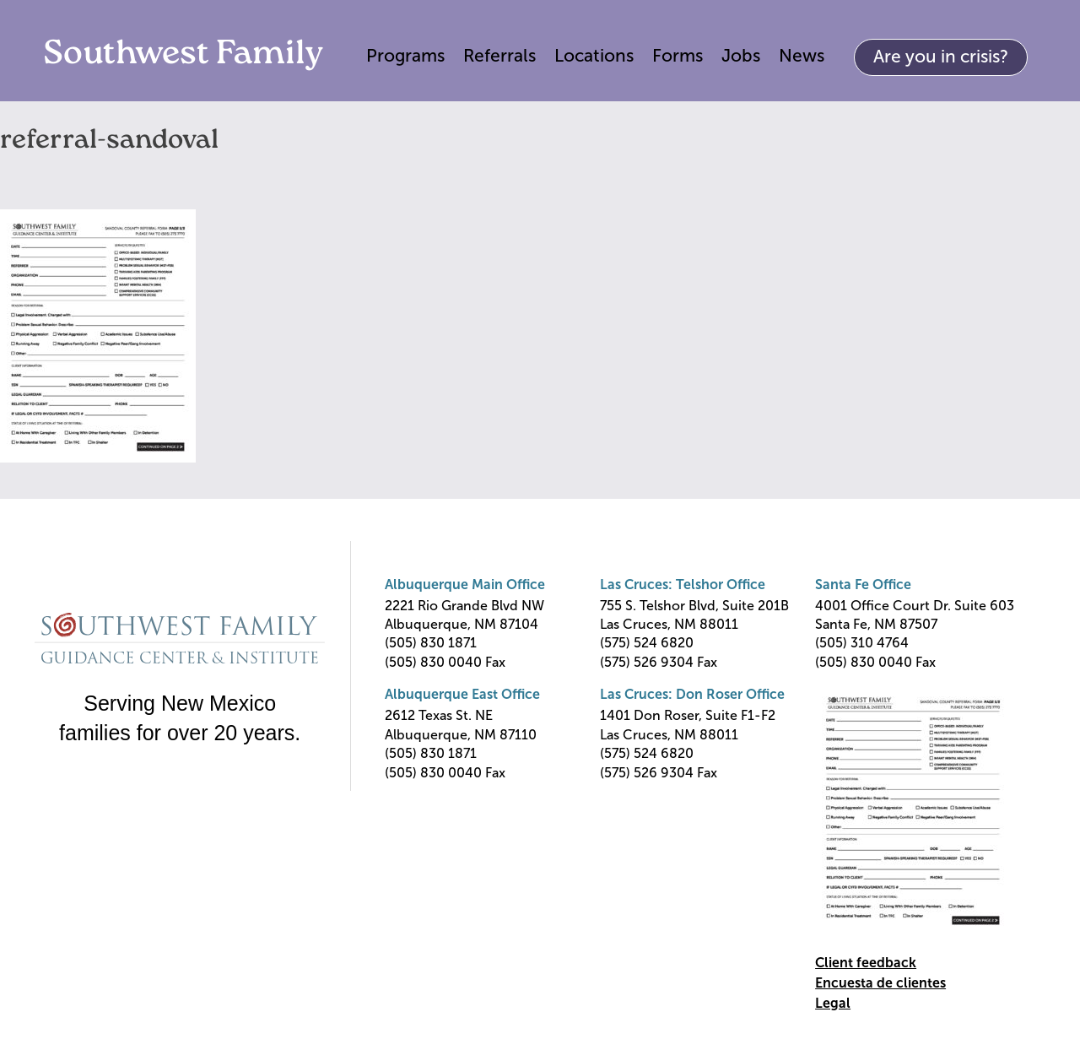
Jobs (740, 55)
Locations (594, 55)
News (801, 55)
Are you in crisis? (940, 56)
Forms (677, 55)
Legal (832, 1003)
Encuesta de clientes (880, 983)
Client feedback (865, 962)
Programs (405, 55)
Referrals (499, 55)
